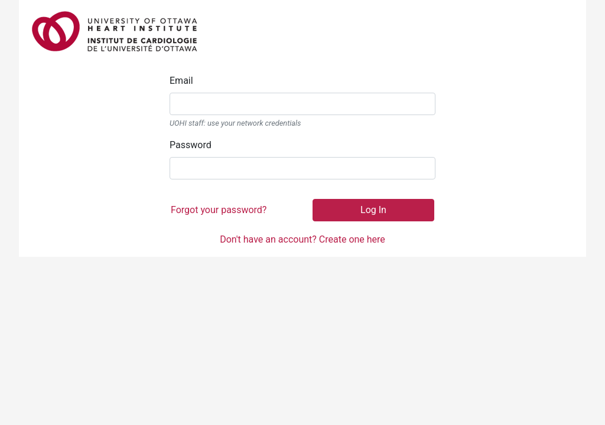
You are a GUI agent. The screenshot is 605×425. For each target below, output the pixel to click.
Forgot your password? (218, 209)
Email (181, 80)
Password (191, 145)
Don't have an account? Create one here (302, 239)
